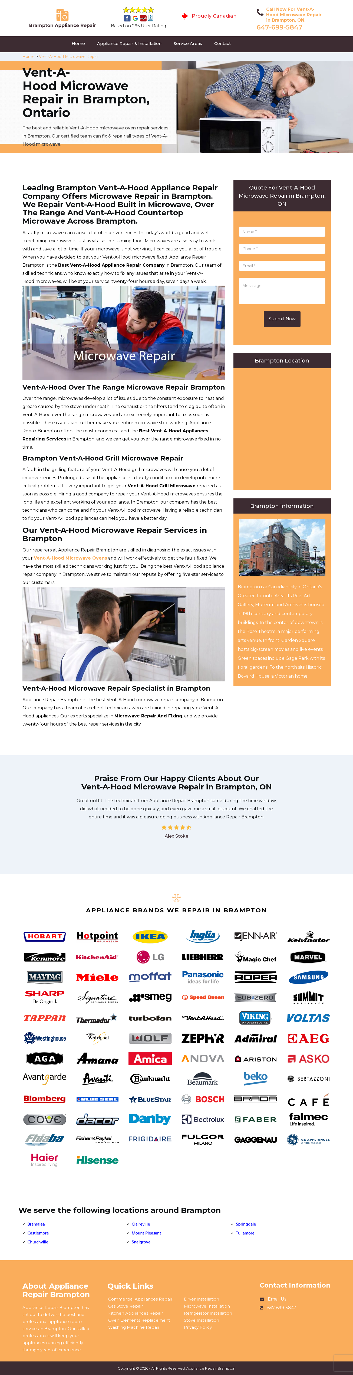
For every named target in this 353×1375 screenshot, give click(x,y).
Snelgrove (141, 1242)
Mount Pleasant (146, 1233)
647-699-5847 (279, 27)
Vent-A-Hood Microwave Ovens (70, 558)
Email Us (277, 1299)
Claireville (141, 1224)
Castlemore (38, 1233)
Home (78, 43)
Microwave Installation (207, 1306)
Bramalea (36, 1224)
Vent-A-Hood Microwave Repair (69, 56)
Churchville (38, 1242)
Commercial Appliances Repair (140, 1299)
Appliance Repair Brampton (210, 1368)
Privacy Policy (198, 1327)
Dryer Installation (201, 1299)
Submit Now (282, 318)
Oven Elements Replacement (139, 1320)
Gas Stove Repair (125, 1306)
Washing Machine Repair (133, 1327)
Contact (222, 43)
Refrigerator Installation (208, 1313)
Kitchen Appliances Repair (135, 1313)
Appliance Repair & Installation (129, 43)
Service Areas (188, 43)
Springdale (246, 1224)
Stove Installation (201, 1320)
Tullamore (245, 1233)
